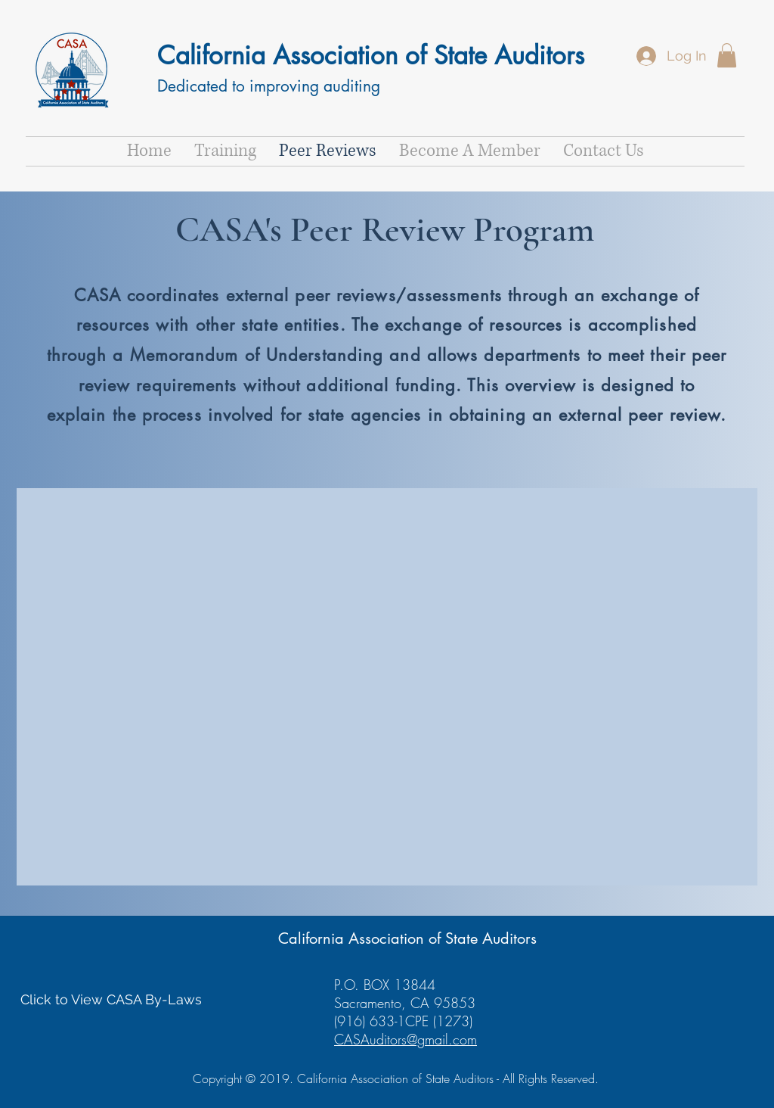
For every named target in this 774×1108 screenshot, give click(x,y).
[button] (727, 55)
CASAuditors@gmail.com (405, 1039)
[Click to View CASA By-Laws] (111, 999)
